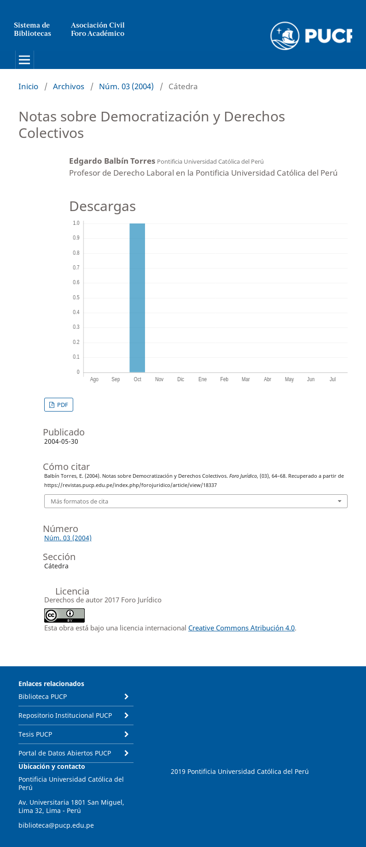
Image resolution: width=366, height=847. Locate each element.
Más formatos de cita (79, 501)
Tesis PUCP (35, 734)
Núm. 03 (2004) (126, 86)
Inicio (28, 86)
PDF (62, 405)
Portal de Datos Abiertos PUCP (64, 753)
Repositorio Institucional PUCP (65, 715)
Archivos (68, 86)
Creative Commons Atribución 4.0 (241, 627)
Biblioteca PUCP (42, 696)
